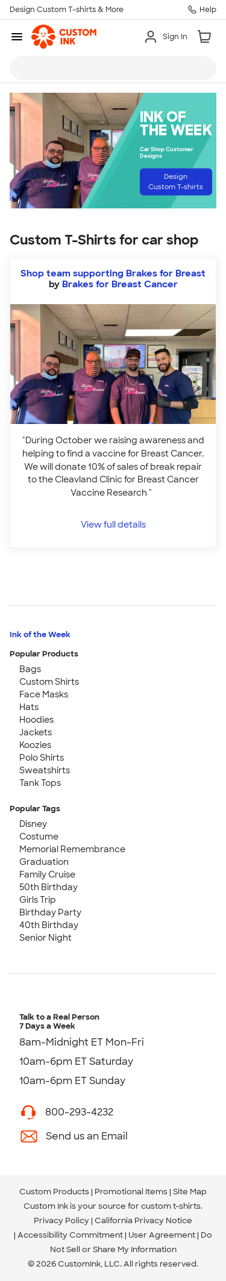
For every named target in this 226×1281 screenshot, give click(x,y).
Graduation (44, 861)
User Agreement (161, 1235)
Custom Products (54, 1191)
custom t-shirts (171, 1206)
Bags (30, 669)
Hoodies (36, 719)
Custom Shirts (49, 681)
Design (175, 181)
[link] (63, 37)
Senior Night (45, 937)
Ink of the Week (40, 634)
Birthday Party (50, 912)
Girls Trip (37, 899)
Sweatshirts (44, 770)
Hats (29, 707)
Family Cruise (47, 874)
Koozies (35, 745)
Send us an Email (87, 1136)
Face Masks (43, 694)
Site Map (190, 1191)
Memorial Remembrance (72, 849)
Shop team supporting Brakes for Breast (113, 273)
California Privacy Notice (143, 1220)
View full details (113, 524)
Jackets (35, 732)
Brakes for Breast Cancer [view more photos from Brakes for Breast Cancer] (120, 284)
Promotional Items (131, 1191)
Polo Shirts (41, 757)
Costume (38, 836)
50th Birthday (48, 887)
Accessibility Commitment (70, 1235)
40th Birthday (48, 925)
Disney (33, 823)
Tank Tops (40, 783)
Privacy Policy (61, 1220)
